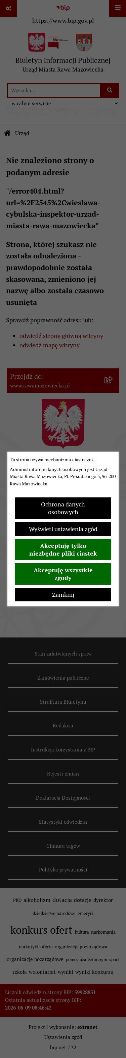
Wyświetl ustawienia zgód (63, 529)
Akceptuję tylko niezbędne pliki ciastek (63, 549)
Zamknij (63, 594)
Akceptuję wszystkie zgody (63, 574)
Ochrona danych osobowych (63, 508)
